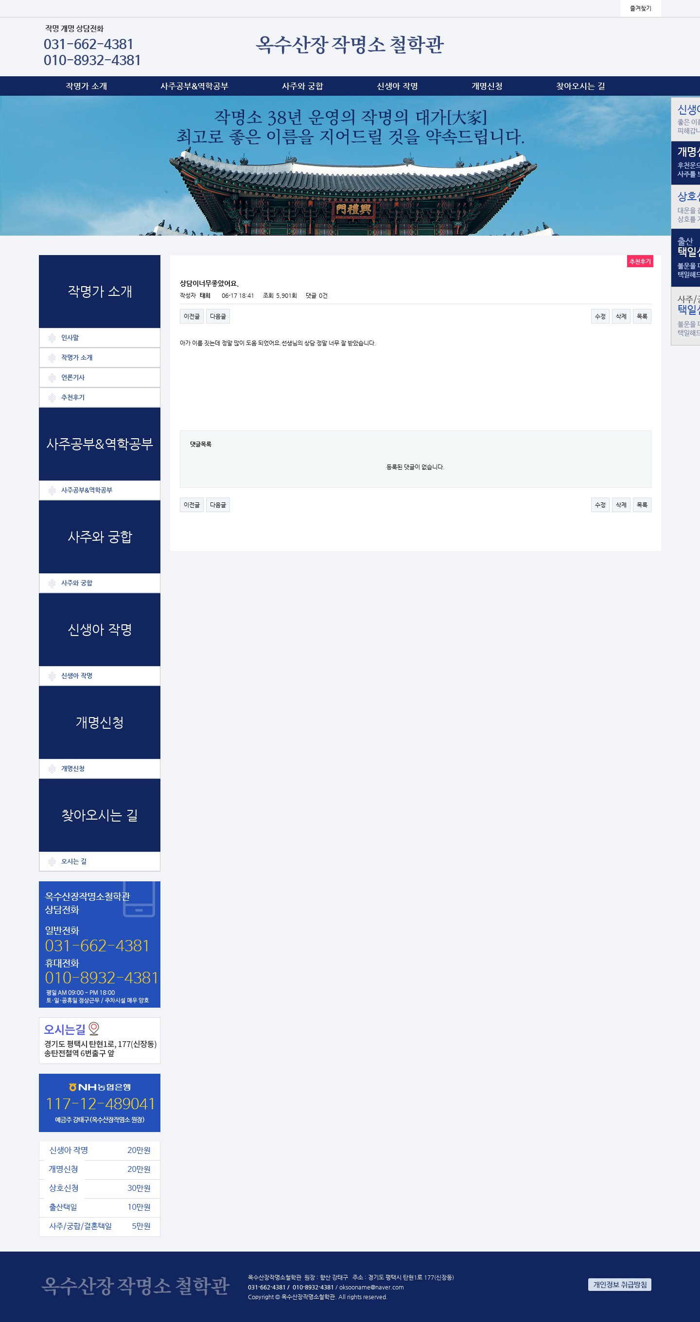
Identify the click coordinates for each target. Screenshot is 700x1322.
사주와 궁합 (302, 86)
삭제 (621, 316)
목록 (642, 316)
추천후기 (73, 397)
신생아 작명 (397, 86)
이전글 (192, 316)
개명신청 (487, 86)
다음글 (218, 316)
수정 (600, 316)
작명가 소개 (86, 86)
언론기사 (73, 377)
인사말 (70, 337)
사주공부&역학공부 (194, 86)
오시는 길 (74, 861)
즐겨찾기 (640, 8)
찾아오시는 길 (580, 86)
